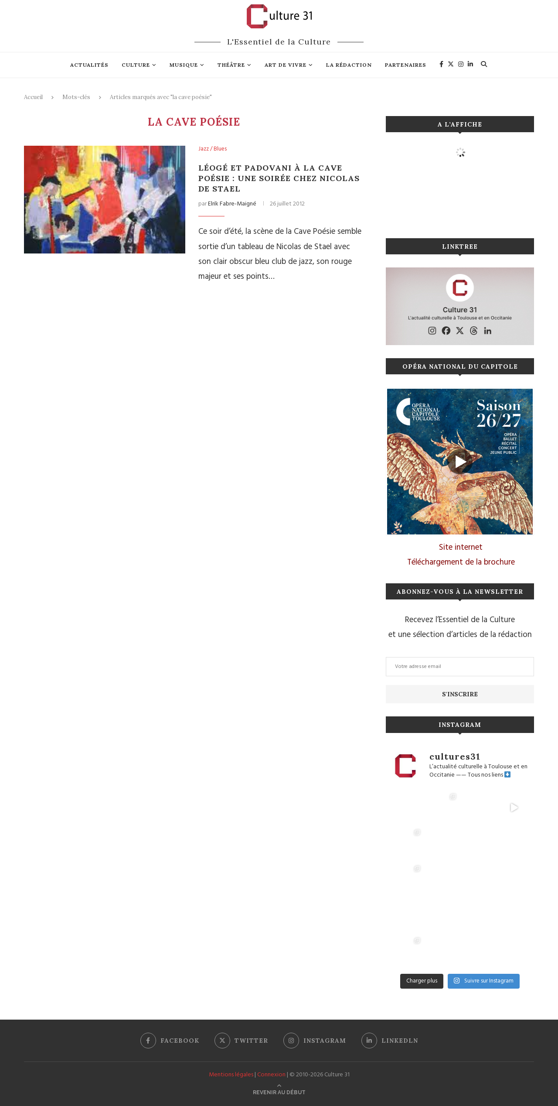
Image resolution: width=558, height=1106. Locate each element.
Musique (184, 65)
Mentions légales (231, 1075)
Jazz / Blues (212, 149)
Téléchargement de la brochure (461, 562)
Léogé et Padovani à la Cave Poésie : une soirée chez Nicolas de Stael (279, 178)
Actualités (89, 65)
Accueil (33, 97)
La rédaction (349, 65)
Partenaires (405, 65)
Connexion (271, 1075)
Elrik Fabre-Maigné (232, 204)
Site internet (461, 547)
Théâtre (231, 65)
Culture (136, 65)
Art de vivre (285, 65)
